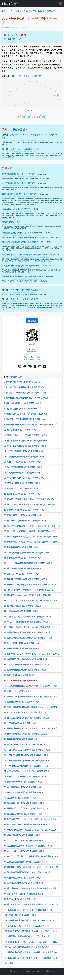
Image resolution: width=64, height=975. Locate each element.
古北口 (39, 257)
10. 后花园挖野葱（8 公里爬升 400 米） (21, 430)
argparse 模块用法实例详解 (27, 294)
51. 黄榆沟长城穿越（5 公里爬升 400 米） (22, 648)
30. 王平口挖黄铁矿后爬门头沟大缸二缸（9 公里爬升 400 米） (31, 537)
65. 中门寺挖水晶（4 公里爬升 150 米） (21, 723)
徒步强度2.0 (27, 151)
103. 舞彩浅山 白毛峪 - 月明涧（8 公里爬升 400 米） (27, 926)
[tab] (32, 320)
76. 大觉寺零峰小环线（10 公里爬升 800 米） (24, 782)
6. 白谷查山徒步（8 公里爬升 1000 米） (22, 409)
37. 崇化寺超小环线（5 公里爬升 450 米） (22, 574)
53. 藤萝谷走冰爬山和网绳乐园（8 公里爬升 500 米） (27, 659)
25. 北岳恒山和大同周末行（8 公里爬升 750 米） (25, 510)
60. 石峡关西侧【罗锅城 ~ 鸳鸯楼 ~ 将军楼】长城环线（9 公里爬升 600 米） (32, 696)
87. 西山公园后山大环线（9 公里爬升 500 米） (24, 840)
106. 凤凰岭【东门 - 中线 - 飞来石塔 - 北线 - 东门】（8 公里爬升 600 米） (32, 942)
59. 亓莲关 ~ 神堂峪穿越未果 (16, 691)
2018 (13, 971)
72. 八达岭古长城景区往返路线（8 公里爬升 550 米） (27, 760)
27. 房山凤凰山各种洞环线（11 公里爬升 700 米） (26, 520)
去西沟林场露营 (8, 178)
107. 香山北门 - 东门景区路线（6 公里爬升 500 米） (27, 947)
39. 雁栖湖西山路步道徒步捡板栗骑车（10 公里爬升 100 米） (31, 584)
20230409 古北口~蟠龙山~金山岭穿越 (39, 261)
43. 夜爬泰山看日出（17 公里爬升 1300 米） (23, 606)
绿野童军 (23, 224)
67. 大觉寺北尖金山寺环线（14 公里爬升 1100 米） (26, 734)
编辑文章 (50, 971)
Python (14, 292)
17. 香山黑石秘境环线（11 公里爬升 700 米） (24, 467)
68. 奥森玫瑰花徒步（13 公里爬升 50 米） (22, 739)
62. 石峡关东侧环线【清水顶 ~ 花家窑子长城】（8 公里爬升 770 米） (32, 707)
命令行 (24, 292)
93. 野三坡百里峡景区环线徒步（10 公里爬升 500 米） (28, 872)
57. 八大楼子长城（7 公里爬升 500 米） (21, 680)
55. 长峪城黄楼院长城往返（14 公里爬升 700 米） (26, 670)
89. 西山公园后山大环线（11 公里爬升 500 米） (25, 851)
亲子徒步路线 (17, 129)
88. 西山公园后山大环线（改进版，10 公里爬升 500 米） (29, 846)
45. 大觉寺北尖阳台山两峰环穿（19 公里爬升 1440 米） (28, 616)
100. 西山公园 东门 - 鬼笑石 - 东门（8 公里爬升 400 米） (29, 910)
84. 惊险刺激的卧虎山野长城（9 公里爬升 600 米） (26, 824)
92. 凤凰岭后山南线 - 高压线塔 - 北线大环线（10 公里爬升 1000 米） (32, 867)
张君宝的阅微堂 (10, 3)
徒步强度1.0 (24, 176)
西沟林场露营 (8, 198)
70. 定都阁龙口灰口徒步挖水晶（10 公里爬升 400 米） (28, 750)
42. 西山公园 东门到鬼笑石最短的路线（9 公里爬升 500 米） (31, 600)
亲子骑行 (15, 301)
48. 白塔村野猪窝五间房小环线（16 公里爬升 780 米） (28, 632)
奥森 (19, 301)
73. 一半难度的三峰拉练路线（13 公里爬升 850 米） (27, 766)
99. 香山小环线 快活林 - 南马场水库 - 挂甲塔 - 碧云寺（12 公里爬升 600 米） (32, 904)
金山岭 (48, 257)
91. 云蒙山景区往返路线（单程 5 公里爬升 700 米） (27, 862)
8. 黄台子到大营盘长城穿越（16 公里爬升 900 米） (27, 419)
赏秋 (42, 140)
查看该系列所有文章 (13, 39)
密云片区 (33, 176)
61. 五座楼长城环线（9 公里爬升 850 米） (22, 702)
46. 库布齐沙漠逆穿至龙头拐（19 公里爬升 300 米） (27, 622)
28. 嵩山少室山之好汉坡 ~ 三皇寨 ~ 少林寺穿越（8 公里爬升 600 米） (32, 526)
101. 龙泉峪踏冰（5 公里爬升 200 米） (21, 915)
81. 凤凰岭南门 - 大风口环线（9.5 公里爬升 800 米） (27, 808)
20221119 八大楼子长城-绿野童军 (27, 76)
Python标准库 (30, 292)
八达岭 (39, 140)
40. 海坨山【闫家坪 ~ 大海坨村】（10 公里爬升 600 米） (29, 590)
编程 (10, 292)
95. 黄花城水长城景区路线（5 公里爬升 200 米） (25, 883)
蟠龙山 (48, 178)
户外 (10, 140)
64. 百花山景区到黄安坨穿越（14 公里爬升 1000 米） (27, 718)
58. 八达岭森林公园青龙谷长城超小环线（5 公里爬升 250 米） (31, 686)
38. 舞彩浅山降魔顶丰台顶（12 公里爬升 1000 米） (26, 579)
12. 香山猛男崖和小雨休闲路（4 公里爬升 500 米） (26, 440)
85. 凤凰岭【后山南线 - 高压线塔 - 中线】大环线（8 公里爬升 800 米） (32, 830)
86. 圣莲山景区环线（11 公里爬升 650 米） (23, 835)
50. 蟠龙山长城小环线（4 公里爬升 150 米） (23, 643)
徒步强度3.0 (24, 257)
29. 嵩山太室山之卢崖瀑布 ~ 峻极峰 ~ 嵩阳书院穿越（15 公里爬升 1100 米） (32, 531)
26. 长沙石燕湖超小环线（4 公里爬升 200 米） (24, 515)
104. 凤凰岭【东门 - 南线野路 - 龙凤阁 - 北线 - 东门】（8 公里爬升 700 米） (32, 931)
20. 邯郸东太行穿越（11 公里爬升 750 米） (23, 483)
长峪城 (39, 279)
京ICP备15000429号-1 (31, 971)
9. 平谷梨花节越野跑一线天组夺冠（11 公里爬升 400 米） (30, 424)
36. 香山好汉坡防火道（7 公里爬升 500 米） (23, 568)
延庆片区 (30, 140)
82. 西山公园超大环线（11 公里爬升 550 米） (24, 814)
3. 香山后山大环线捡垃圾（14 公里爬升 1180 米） (26, 393)
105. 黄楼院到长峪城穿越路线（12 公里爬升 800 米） (27, 936)
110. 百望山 (9, 963)
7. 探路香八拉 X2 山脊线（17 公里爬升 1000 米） (26, 414)
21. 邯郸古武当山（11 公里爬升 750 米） (22, 488)
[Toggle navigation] (60, 3)
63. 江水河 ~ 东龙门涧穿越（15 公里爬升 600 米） (26, 712)
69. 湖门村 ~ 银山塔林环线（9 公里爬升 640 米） (26, 744)
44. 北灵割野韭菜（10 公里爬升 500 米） (22, 611)
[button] (19, 366)
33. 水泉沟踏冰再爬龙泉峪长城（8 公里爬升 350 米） (27, 553)
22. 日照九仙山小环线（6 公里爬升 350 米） (23, 494)
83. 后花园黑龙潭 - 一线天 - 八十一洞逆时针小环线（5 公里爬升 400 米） (32, 819)
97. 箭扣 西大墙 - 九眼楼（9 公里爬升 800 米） (25, 894)
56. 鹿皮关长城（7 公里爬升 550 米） (20, 675)
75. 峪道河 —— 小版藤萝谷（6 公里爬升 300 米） (26, 776)
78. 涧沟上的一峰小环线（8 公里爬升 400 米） (24, 792)
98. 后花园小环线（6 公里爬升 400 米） (21, 899)
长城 (35, 140)
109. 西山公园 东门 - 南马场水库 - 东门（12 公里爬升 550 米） (32, 958)
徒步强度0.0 (24, 140)
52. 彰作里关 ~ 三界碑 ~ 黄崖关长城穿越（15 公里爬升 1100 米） (32, 654)
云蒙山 (36, 244)
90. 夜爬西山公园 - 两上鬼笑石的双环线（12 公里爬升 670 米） (32, 856)
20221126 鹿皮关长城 (8, 157)
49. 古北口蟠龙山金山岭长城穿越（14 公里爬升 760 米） (29, 638)
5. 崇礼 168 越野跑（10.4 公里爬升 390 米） (24, 403)
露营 (14, 224)
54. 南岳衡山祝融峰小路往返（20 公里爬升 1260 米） (27, 664)
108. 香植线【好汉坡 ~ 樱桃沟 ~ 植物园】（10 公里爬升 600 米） (32, 952)
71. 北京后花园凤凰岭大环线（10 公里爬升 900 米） (27, 755)
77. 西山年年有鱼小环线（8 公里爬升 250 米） (24, 787)
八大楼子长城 (29, 198)
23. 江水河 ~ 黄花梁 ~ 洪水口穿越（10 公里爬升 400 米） (29, 499)
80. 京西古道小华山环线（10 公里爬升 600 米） (25, 803)
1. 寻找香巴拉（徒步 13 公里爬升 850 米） (23, 382)
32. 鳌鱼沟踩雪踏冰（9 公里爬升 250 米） (22, 547)
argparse (19, 292)
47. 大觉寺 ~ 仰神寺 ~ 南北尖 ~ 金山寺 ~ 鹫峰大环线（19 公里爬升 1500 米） (32, 627)
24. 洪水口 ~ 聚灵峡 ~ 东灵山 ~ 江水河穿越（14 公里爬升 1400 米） (32, 504)
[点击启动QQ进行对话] (35, 366)
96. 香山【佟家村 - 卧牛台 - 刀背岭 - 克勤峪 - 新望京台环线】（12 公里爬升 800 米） (32, 888)
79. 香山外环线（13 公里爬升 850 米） (21, 798)
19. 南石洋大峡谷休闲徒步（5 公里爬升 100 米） (25, 478)
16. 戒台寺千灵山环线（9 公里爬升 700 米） (23, 462)
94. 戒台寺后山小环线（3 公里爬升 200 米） (23, 878)
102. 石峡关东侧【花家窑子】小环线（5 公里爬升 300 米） (30, 920)
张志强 (32, 344)
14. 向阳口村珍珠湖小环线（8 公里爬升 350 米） (25, 451)
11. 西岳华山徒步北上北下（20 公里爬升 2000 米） (26, 435)
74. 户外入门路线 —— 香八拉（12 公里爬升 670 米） (27, 771)
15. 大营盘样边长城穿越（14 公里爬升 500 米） (25, 457)
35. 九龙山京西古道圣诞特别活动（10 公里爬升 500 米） (29, 563)
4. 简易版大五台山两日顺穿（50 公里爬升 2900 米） (27, 398)
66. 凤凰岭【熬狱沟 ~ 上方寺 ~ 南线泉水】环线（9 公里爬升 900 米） (32, 728)
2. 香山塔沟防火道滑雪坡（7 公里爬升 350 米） (25, 387)
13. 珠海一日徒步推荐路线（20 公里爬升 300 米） (26, 446)
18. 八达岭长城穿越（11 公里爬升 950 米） (23, 473)
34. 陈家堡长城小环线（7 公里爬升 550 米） (23, 558)
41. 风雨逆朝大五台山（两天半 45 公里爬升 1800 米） (28, 595)
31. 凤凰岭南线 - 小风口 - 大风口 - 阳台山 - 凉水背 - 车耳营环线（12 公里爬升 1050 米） (32, 542)
